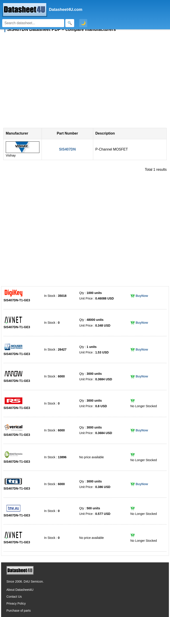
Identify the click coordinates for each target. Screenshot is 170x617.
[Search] (33, 23)
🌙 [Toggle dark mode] (83, 23)
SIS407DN (67, 149)
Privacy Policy (16, 603)
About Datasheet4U (19, 589)
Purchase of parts (18, 610)
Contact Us (14, 596)
